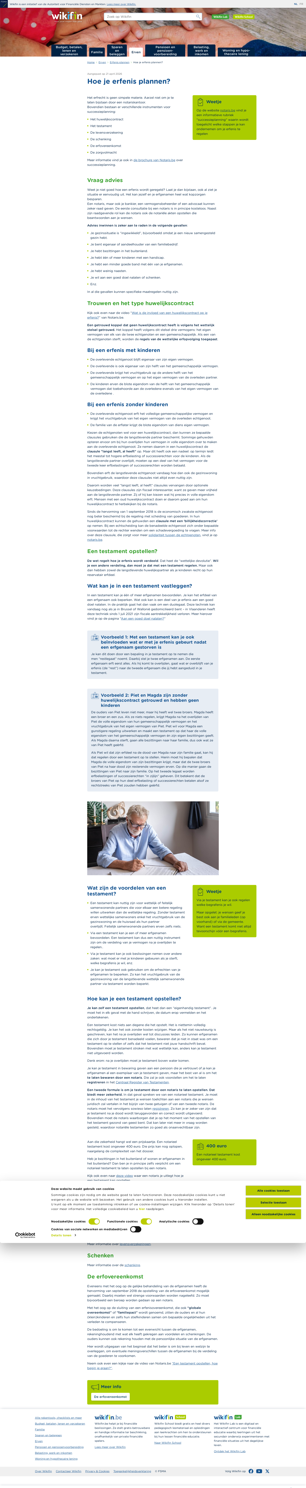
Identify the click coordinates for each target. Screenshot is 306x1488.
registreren (160, 1108)
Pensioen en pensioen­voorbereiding (165, 50)
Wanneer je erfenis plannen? (256, 87)
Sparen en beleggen (117, 50)
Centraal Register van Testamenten (142, 1082)
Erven (136, 52)
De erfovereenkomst (110, 1397)
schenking (132, 1265)
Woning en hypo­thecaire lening (236, 52)
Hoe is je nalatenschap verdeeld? (252, 94)
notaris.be (227, 110)
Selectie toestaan (273, 1447)
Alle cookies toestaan (273, 1436)
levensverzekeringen (135, 1244)
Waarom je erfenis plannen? (255, 81)
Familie (97, 52)
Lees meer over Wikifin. (121, 4)
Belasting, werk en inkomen (201, 50)
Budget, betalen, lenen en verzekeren (69, 50)
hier (142, 1454)
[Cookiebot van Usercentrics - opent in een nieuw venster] (25, 1480)
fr (301, 4)
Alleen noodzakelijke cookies (273, 1459)
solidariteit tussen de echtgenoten (174, 535)
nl (296, 4)
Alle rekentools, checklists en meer (58, 1418)
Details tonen (61, 1480)
